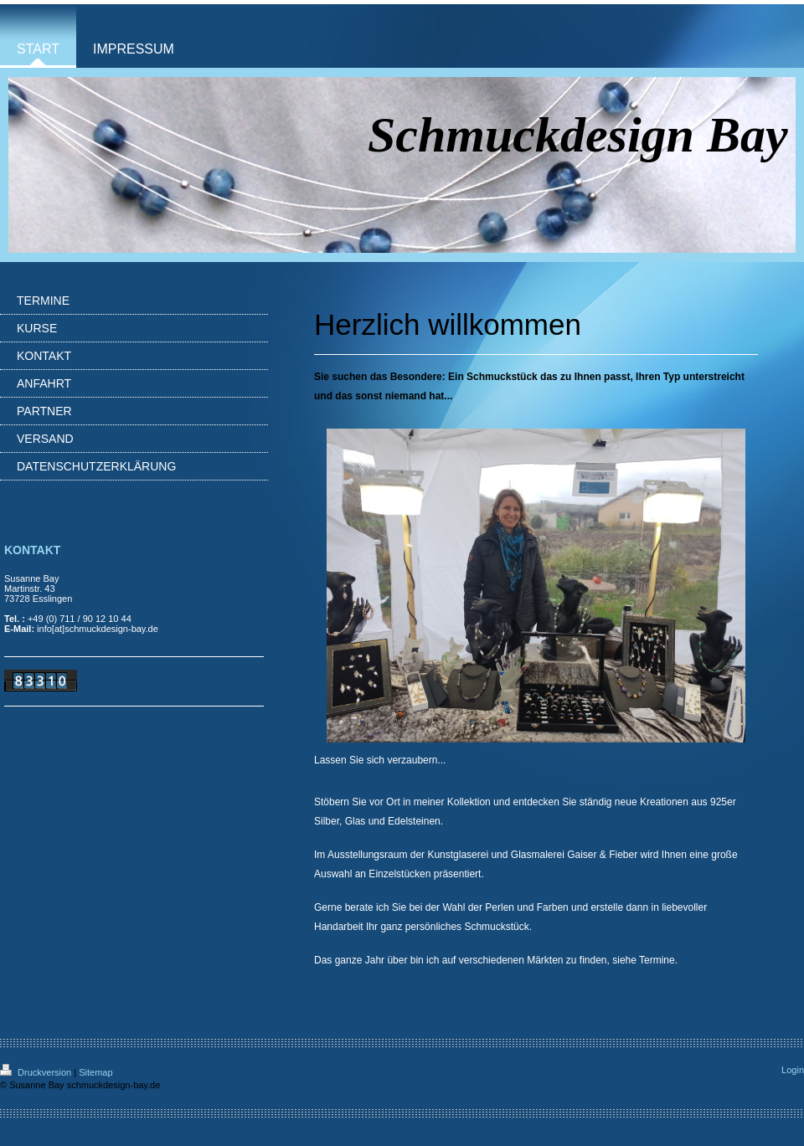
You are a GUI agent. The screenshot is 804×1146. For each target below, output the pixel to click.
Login (792, 1070)
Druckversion (37, 1072)
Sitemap (95, 1072)
